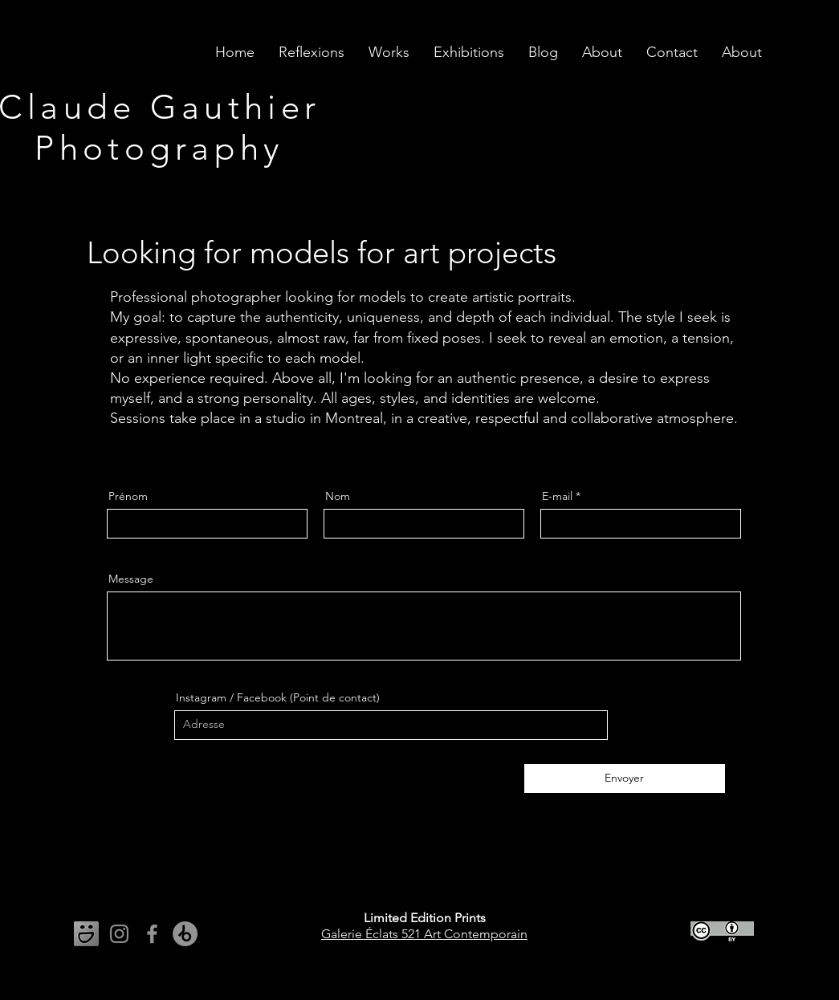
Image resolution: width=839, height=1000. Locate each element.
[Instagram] (119, 933)
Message (130, 578)
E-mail (557, 496)
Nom (337, 496)
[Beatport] (185, 933)
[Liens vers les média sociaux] (86, 933)
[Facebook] (152, 933)
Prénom (128, 496)
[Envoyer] (624, 778)
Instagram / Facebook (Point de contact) (278, 697)
